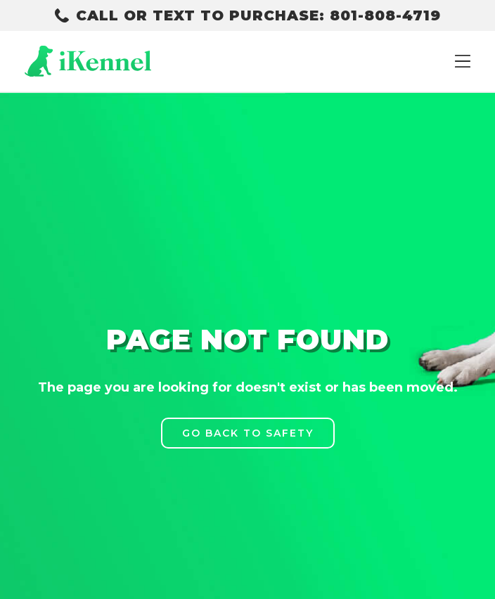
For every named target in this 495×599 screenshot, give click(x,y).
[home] (88, 61)
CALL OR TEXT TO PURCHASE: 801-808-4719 (258, 15)
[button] (462, 61)
